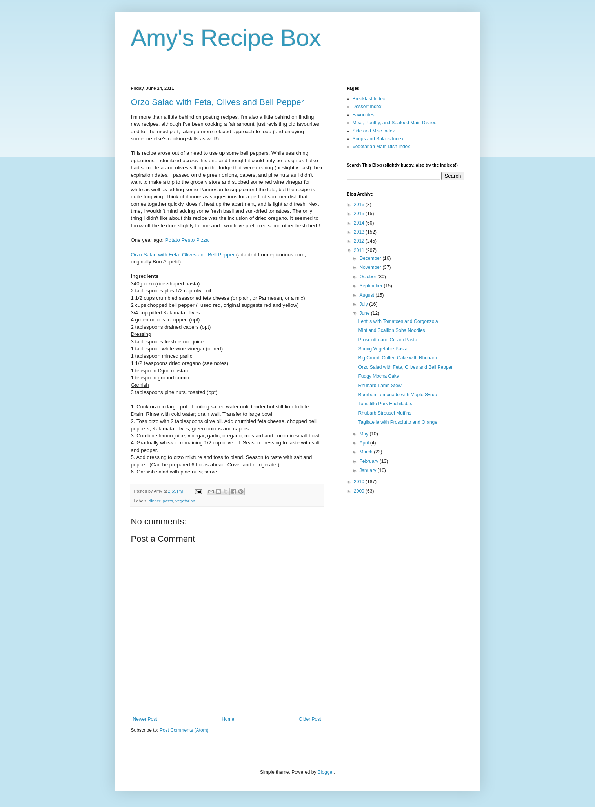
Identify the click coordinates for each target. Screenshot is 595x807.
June (365, 313)
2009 (360, 491)
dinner (154, 501)
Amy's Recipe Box (226, 38)
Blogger (326, 772)
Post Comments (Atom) (184, 730)
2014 (360, 223)
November (370, 267)
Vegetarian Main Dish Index (381, 146)
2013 (360, 232)
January (368, 470)
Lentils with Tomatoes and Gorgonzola (398, 321)
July (364, 304)
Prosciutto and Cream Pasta (387, 340)
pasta (168, 501)
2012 (360, 241)
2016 (360, 204)
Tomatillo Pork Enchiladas (385, 403)
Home (228, 719)
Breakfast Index (369, 99)
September (371, 285)
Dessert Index (367, 106)
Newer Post (145, 719)
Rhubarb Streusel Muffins (384, 413)
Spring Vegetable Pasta (382, 349)
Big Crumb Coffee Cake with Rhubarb (397, 358)
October (368, 276)
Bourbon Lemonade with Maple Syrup (397, 394)
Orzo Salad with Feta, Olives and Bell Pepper (217, 102)
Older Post (310, 719)
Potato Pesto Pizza (187, 240)
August (367, 295)
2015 (360, 213)
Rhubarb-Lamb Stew (379, 385)
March (366, 452)
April (364, 443)
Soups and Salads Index (378, 138)
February (369, 461)
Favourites (364, 115)
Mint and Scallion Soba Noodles (391, 330)
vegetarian (185, 501)
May (364, 434)
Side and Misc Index (374, 131)
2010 (360, 481)
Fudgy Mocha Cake (378, 376)
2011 (360, 250)
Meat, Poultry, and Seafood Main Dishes (395, 122)
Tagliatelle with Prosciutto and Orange (397, 422)
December (370, 258)
